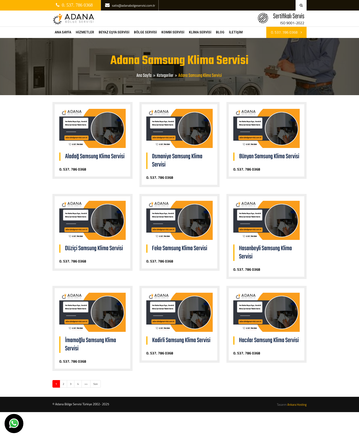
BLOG (220, 32)
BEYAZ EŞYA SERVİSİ (114, 32)
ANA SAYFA (63, 32)
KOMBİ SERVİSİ (172, 32)
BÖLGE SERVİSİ (145, 32)
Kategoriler (165, 75)
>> (85, 384)
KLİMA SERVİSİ (200, 32)
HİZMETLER (85, 32)
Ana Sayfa (144, 75)
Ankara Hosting (297, 404)
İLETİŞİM (236, 32)
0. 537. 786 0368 (286, 32)
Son (95, 384)
